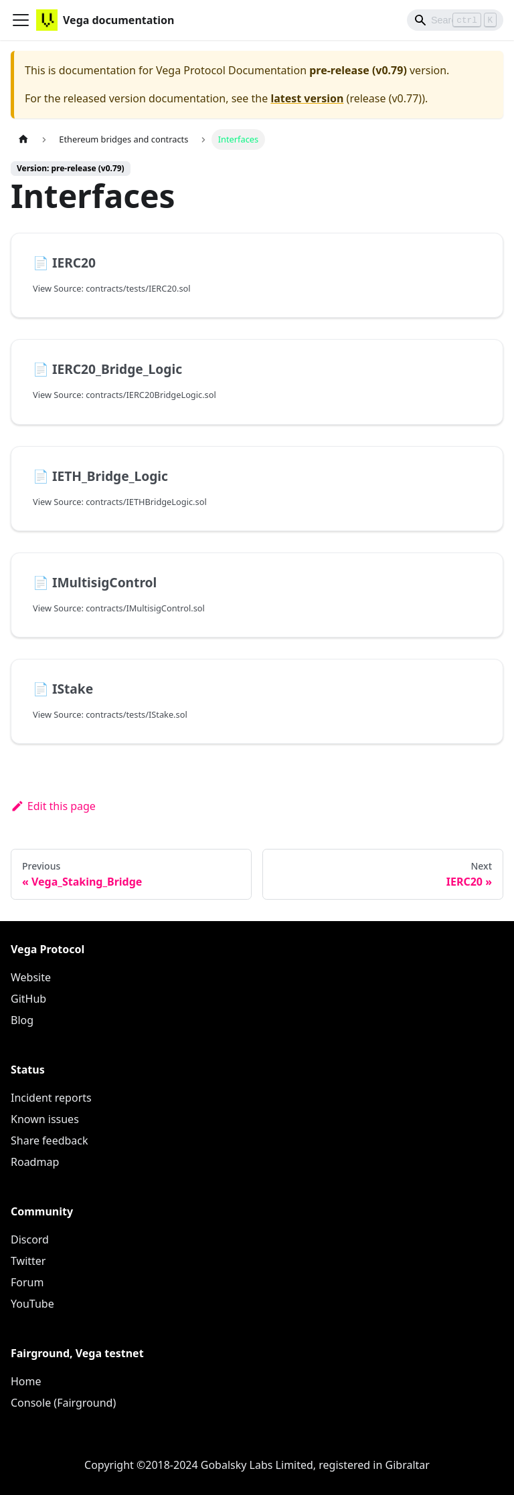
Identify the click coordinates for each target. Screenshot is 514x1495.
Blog (22, 1020)
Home (26, 1381)
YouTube (32, 1303)
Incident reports (51, 1097)
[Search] (455, 20)
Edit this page (53, 806)
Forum (27, 1282)
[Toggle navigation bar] (21, 20)
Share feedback (49, 1140)
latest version (306, 98)
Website (31, 977)
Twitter (28, 1261)
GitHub (28, 998)
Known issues (45, 1119)
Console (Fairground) (63, 1402)
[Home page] (23, 139)
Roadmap (35, 1162)
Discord (30, 1239)
